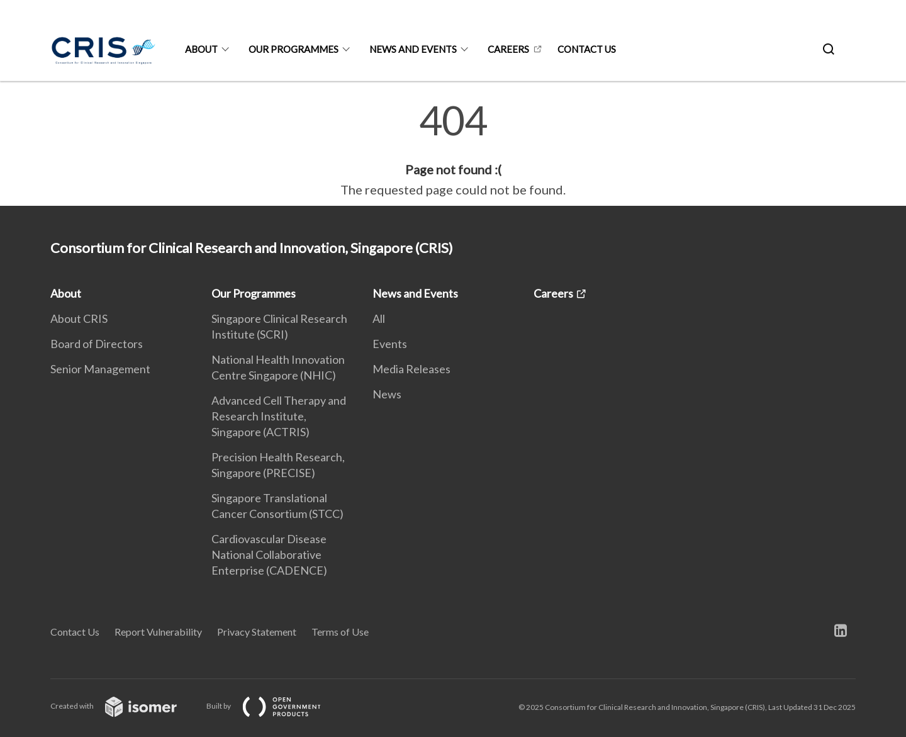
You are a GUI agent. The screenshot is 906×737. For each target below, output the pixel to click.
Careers (508, 49)
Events (389, 344)
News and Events (413, 49)
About (201, 49)
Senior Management (100, 369)
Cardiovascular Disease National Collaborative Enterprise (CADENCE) (269, 554)
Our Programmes (293, 49)
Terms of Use (340, 632)
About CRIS (79, 318)
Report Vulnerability (158, 632)
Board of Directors (96, 344)
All (378, 318)
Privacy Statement (256, 632)
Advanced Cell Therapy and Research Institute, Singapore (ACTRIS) (278, 416)
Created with (123, 706)
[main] (453, 150)
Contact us (586, 49)
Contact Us (74, 632)
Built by (273, 706)
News (386, 394)
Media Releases (411, 369)
